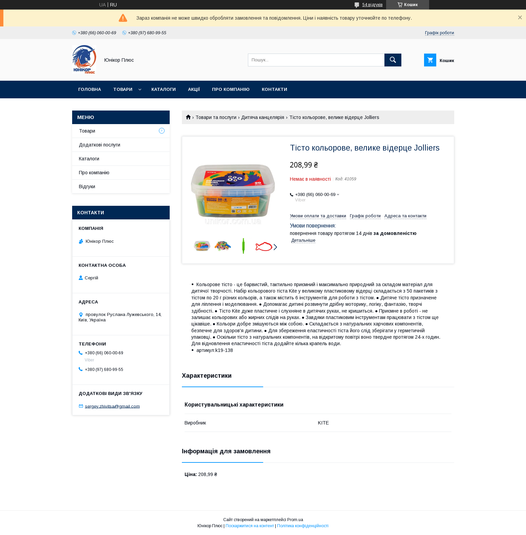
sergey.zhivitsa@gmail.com (112, 406)
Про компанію (231, 89)
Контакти (274, 89)
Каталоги (163, 89)
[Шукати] (392, 60)
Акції (194, 89)
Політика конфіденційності (303, 525)
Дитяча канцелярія (262, 117)
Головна (89, 89)
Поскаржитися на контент (250, 525)
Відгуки (87, 186)
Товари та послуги (215, 117)
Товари (122, 89)
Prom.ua (295, 519)
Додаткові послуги (99, 144)
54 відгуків (372, 4)
